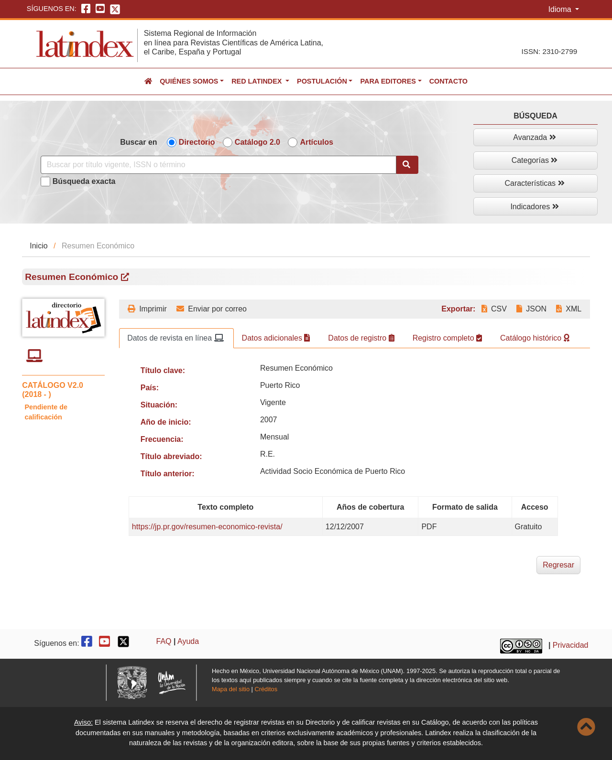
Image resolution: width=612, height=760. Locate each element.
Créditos (265, 689)
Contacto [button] (448, 81)
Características (534, 183)
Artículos (316, 142)
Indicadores (534, 207)
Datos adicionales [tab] (276, 338)
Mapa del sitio (231, 689)
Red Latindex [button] (257, 81)
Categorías (535, 160)
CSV (494, 309)
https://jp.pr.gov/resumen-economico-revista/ (207, 527)
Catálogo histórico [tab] (534, 338)
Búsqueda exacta (84, 181)
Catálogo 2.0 (257, 142)
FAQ (164, 641)
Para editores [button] (387, 81)
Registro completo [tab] (447, 338)
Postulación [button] (322, 81)
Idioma (560, 9)
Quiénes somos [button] (189, 81)
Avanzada (534, 137)
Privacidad (571, 645)
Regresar (558, 565)
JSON (531, 309)
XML (568, 309)
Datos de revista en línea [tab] (175, 338)
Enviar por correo (211, 309)
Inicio (38, 246)
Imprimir (147, 309)
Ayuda (188, 641)
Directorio (197, 142)
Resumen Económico (77, 277)
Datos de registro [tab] (361, 338)
